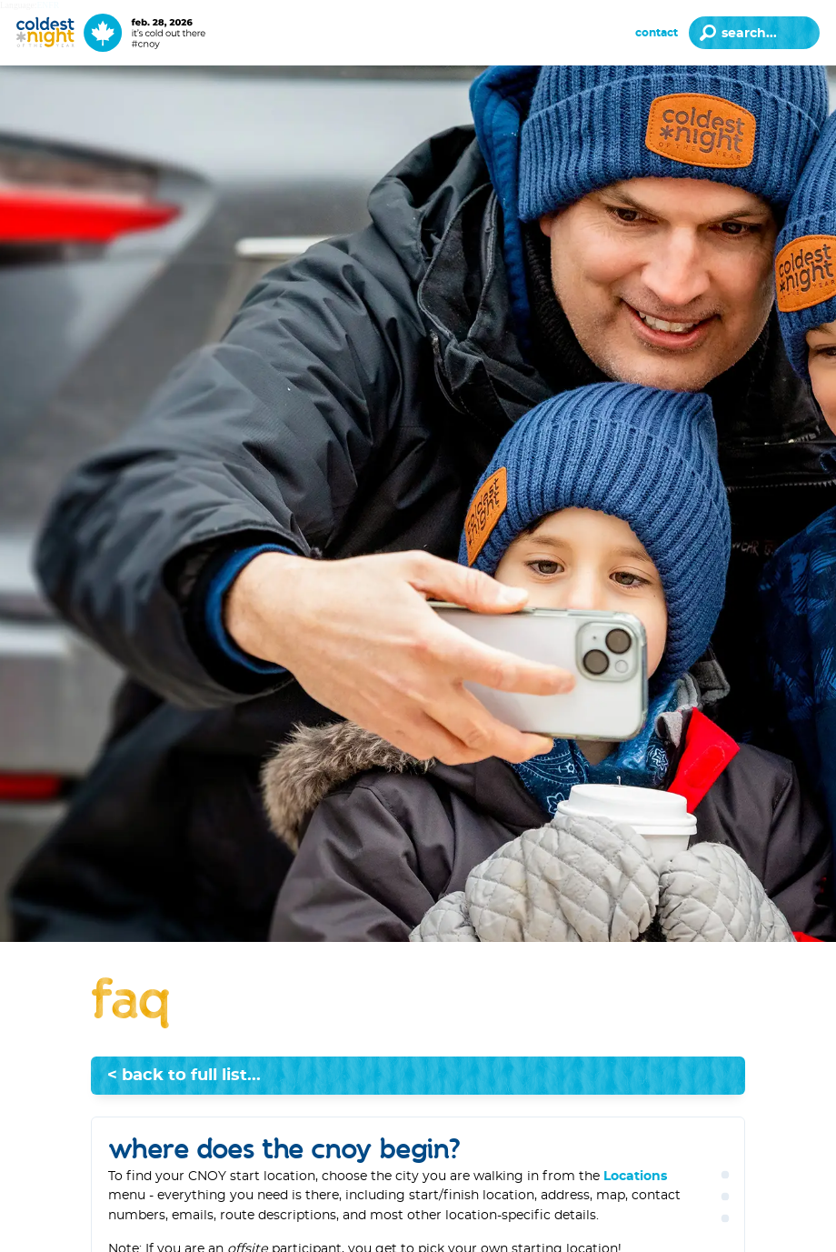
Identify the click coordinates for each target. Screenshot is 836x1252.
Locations (635, 1176)
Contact (656, 32)
